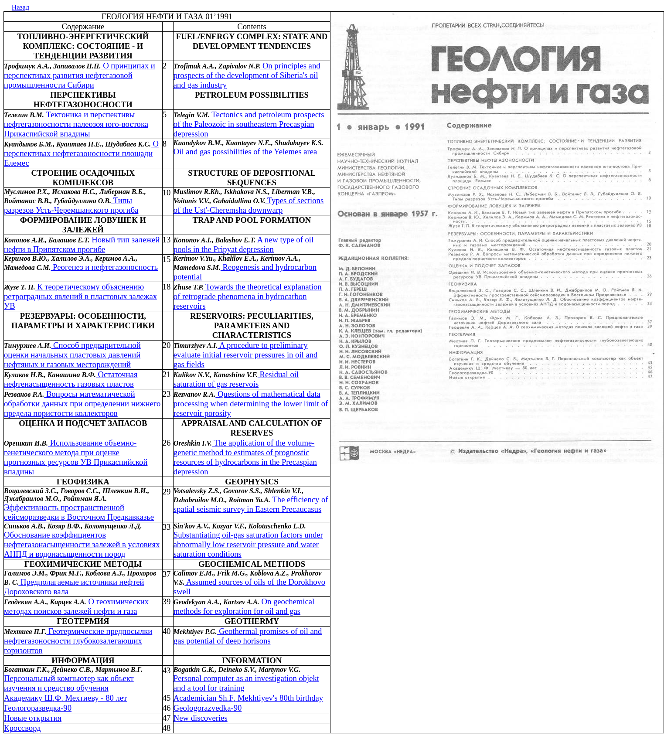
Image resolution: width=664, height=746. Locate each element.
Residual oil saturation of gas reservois (236, 379)
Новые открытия (32, 717)
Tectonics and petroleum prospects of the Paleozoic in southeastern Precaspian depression (249, 124)
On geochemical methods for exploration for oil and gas (244, 606)
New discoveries (201, 717)
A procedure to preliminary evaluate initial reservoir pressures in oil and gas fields (246, 355)
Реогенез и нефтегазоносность (104, 267)
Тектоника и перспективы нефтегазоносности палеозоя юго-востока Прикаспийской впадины (76, 124)
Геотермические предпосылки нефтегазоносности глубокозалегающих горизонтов (78, 641)
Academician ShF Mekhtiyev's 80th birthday (248, 697)
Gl (208, 707)
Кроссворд (22, 727)
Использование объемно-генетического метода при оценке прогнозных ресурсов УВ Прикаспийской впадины (75, 457)
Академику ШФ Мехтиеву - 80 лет (65, 697)
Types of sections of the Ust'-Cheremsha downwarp (248, 205)
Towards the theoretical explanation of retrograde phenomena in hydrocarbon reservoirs (248, 296)
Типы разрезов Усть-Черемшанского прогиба (71, 205)
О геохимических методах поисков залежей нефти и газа (76, 606)
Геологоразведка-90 (38, 707)
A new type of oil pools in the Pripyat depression (243, 244)
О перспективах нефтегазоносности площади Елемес (81, 153)
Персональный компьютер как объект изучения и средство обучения (69, 683)
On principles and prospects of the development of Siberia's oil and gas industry (247, 75)
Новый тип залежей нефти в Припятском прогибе (82, 244)
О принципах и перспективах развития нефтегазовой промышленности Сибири (79, 75)
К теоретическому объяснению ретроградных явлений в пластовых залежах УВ (80, 296)
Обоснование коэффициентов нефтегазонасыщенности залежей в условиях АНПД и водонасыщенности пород (82, 544)
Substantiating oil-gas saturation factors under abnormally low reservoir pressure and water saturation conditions (248, 544)
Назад (20, 7)
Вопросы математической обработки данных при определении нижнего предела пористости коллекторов (82, 403)
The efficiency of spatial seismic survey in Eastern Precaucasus (251, 504)
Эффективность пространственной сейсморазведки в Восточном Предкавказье (79, 512)
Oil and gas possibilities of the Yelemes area (245, 151)
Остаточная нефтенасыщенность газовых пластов (70, 379)
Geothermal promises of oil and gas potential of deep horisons (248, 636)
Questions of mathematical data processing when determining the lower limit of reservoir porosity (251, 403)
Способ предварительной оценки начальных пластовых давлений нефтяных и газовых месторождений (72, 355)
